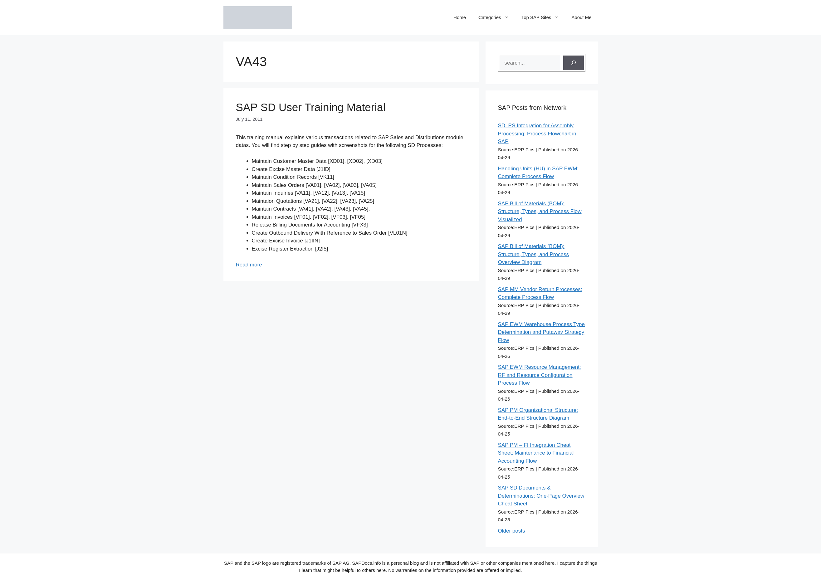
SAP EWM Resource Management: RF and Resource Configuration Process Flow (539, 375)
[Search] (573, 63)
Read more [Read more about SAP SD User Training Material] (249, 265)
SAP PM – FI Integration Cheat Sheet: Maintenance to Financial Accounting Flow (536, 453)
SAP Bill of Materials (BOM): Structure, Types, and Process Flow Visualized (540, 211)
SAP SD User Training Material (311, 107)
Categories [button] (496, 17)
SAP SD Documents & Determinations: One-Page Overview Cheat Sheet (541, 496)
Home (459, 17)
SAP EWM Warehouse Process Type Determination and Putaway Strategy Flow (541, 332)
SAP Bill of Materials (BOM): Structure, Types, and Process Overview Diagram (533, 254)
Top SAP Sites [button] (543, 17)
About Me (581, 17)
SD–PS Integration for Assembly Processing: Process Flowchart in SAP (537, 133)
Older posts (511, 531)
